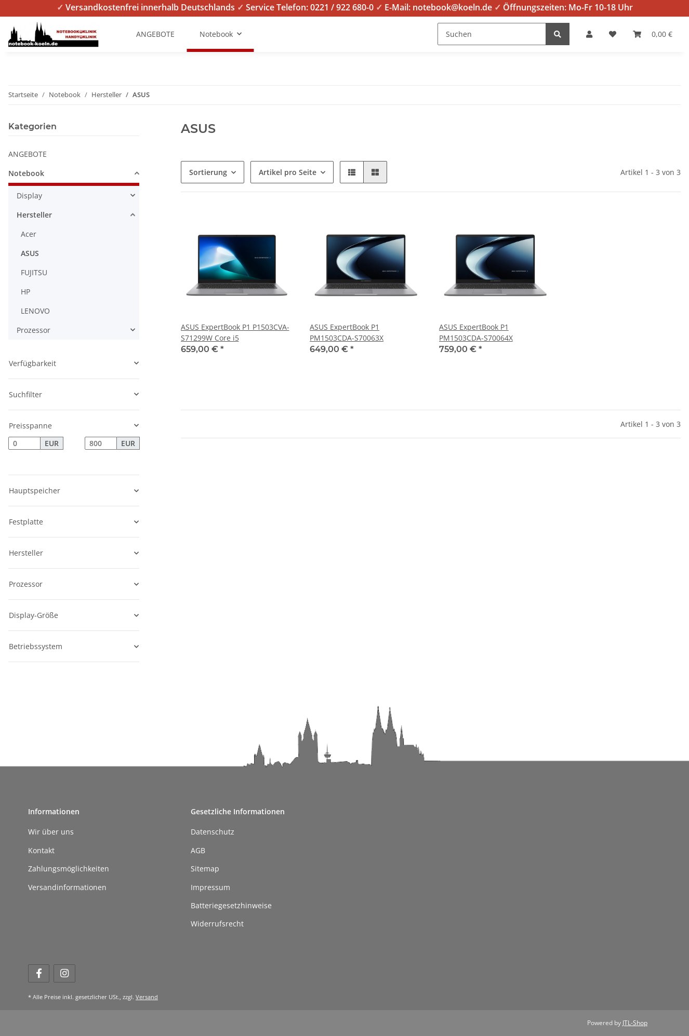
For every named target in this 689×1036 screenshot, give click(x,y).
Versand (147, 997)
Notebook (26, 173)
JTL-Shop (634, 1022)
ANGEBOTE (27, 154)
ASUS (30, 253)
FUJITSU (34, 272)
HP (25, 292)
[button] (589, 34)
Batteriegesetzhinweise (231, 905)
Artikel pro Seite (287, 172)
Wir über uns (51, 832)
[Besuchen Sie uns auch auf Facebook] (38, 973)
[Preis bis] (101, 443)
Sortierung (208, 172)
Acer (28, 234)
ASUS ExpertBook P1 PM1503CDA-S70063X (346, 332)
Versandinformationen (67, 887)
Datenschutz (212, 832)
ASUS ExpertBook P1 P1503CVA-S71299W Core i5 (235, 332)
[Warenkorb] (653, 34)
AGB (198, 850)
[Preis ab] (24, 443)
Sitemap (205, 868)
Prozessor (33, 330)
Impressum (210, 887)
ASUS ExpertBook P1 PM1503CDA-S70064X (476, 332)
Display (29, 195)
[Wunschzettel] (613, 34)
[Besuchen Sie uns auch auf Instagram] (64, 973)
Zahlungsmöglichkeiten (68, 868)
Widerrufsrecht (217, 924)
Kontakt (41, 850)
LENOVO (35, 311)
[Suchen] (492, 34)
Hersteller (34, 215)
